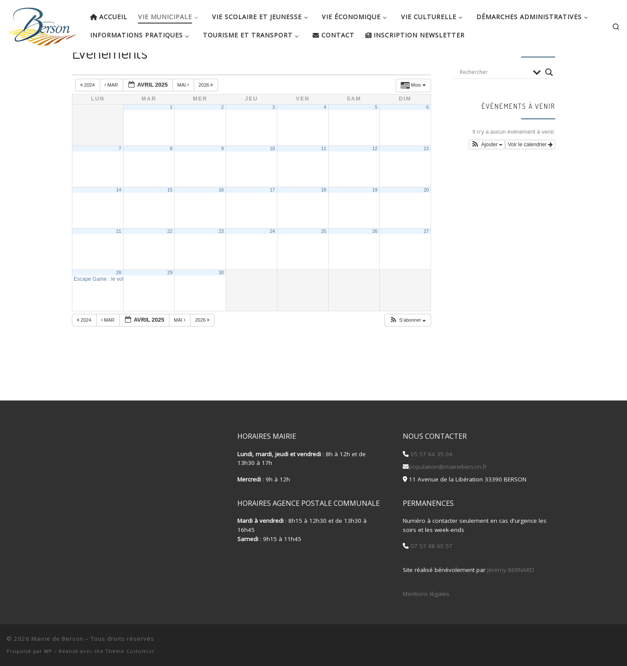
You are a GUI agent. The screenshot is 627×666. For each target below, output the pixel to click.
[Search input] (494, 98)
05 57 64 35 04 (430, 454)
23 (221, 256)
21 (118, 256)
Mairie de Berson (57, 638)
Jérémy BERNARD (510, 570)
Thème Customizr (130, 651)
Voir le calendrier (530, 170)
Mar (112, 110)
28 (118, 298)
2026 (207, 110)
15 (169, 215)
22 (169, 256)
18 (323, 215)
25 (323, 256)
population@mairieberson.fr (448, 467)
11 (323, 174)
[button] (407, 346)
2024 (88, 110)
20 (426, 215)
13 (426, 174)
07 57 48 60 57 (430, 546)
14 (118, 215)
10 (272, 174)
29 (169, 298)
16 (221, 215)
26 (375, 256)
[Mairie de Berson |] (42, 24)
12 (375, 174)
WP (48, 651)
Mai (183, 110)
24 (272, 256)
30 (221, 298)
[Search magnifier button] (549, 98)
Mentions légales (426, 594)
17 (272, 215)
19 (375, 215)
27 (426, 256)
